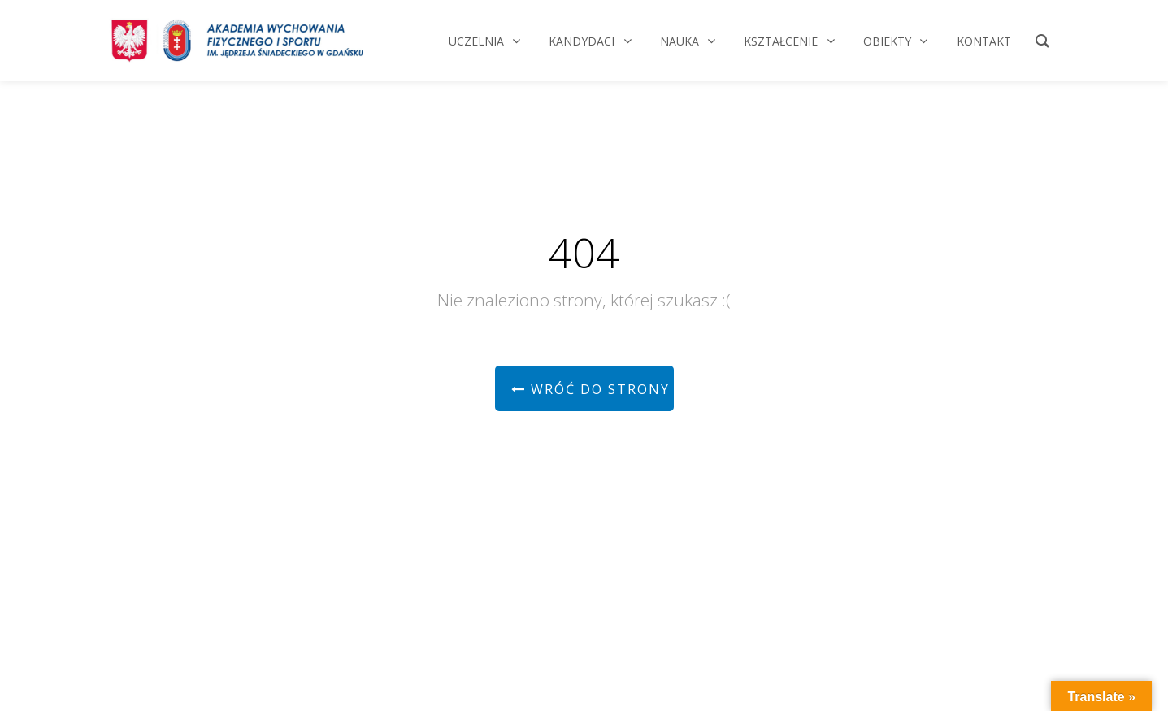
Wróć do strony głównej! (592, 389)
